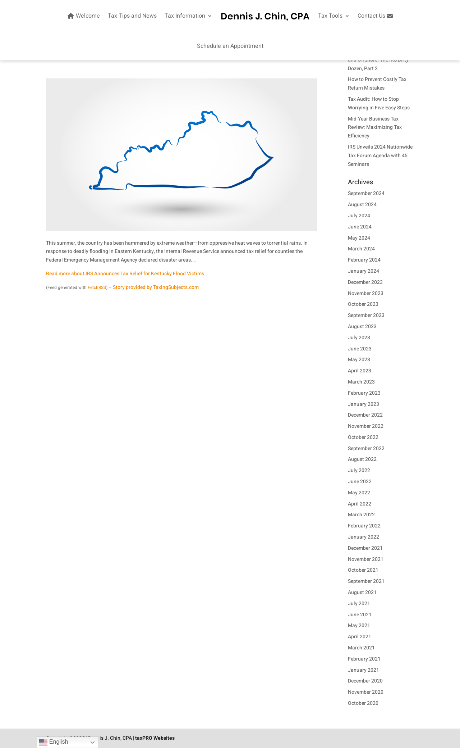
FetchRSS (97, 287)
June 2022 (360, 481)
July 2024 (359, 215)
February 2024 (364, 260)
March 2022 (361, 514)
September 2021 (366, 581)
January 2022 (363, 537)
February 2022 (364, 526)
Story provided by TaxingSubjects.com (156, 287)
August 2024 (362, 204)
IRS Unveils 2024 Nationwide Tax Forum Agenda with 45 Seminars (380, 155)
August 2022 (362, 459)
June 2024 (360, 227)
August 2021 (362, 592)
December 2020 (365, 681)
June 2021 (360, 614)
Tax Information (185, 16)
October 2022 (363, 437)
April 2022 (359, 504)
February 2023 (364, 393)
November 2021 (365, 559)
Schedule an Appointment (230, 46)
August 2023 (362, 326)
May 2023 (359, 359)
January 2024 (363, 271)
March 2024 (361, 249)
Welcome (83, 16)
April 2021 (359, 636)
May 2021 (359, 625)
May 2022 (359, 493)
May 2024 (359, 238)
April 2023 (359, 371)
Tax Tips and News (132, 16)
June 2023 (360, 349)
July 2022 (359, 470)
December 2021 (365, 548)
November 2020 (365, 692)
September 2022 (366, 448)
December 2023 (365, 282)
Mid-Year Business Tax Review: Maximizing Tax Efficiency (375, 127)
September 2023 (366, 315)
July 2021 (359, 603)
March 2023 (361, 382)
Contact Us (376, 16)
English (53, 742)
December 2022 (365, 415)
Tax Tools (330, 16)
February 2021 (364, 659)
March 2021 (361, 648)
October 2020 (363, 703)
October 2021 (363, 570)
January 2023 (363, 404)
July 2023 (359, 337)
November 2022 (365, 426)
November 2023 (365, 293)
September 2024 (366, 193)
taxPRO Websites (155, 738)
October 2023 (363, 304)
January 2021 (363, 670)
